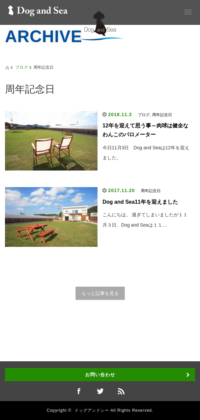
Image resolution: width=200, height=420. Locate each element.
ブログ (21, 67)
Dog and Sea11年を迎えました (140, 202)
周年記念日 (162, 114)
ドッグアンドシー (92, 410)
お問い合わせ (100, 374)
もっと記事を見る (100, 293)
